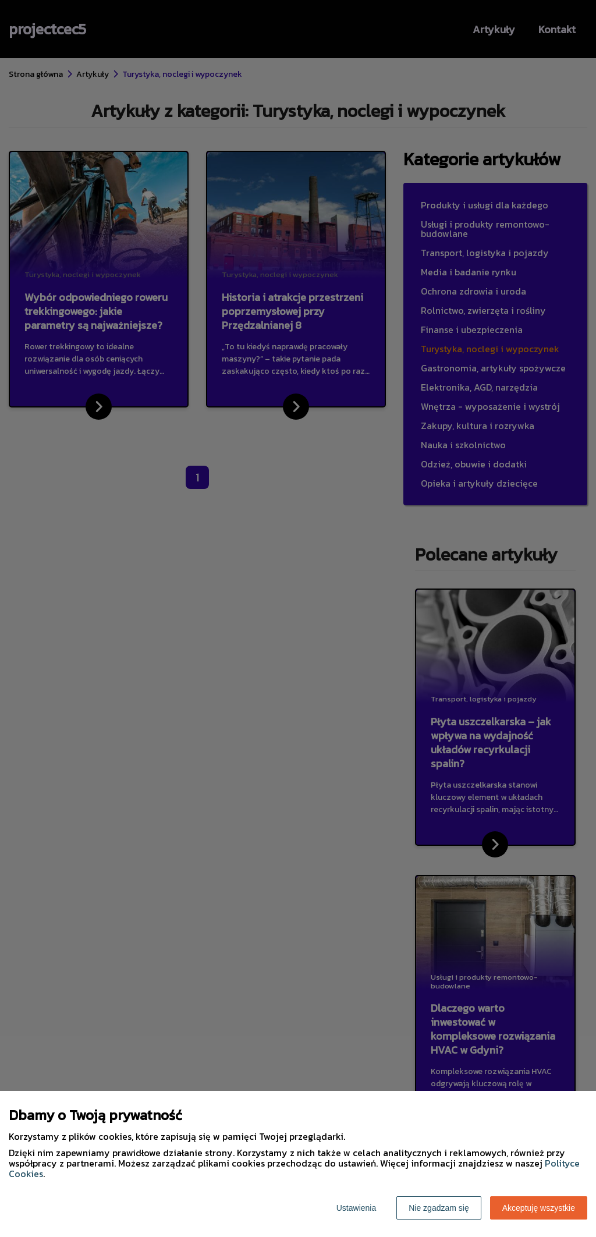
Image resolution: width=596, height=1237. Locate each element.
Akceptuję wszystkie (538, 1208)
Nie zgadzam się (439, 1208)
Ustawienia (356, 1208)
